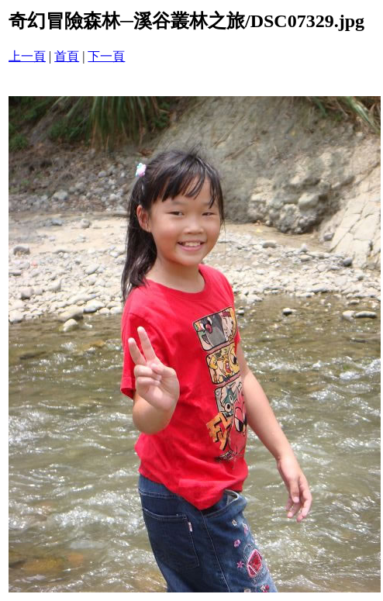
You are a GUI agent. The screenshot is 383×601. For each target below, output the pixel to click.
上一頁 (27, 56)
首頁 (66, 56)
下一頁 (106, 56)
